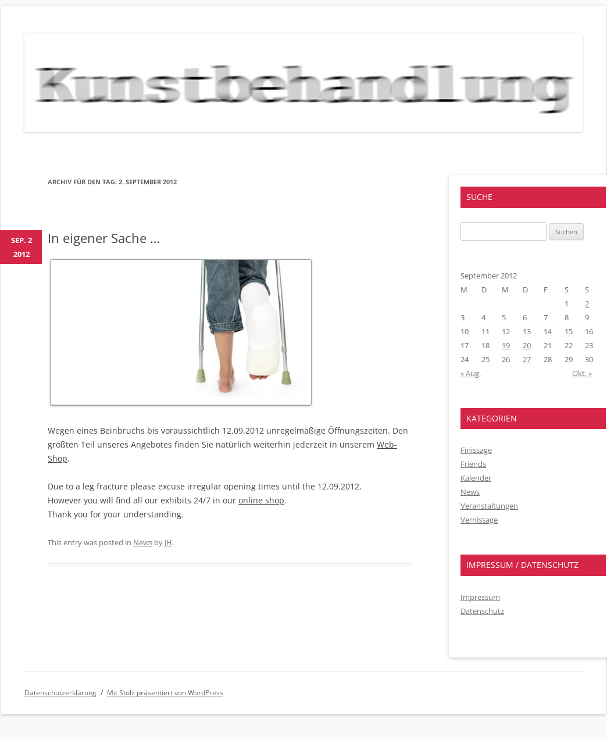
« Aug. (470, 373)
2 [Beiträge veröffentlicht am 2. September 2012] (587, 303)
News (142, 542)
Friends (473, 464)
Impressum (480, 597)
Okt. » (582, 373)
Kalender (475, 478)
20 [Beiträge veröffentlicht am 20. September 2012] (527, 345)
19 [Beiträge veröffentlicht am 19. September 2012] (506, 345)
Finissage (476, 450)
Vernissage (479, 519)
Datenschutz (482, 611)
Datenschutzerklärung (60, 693)
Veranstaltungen (489, 506)
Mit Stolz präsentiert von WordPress (165, 693)
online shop (261, 500)
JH (168, 542)
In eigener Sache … (104, 237)
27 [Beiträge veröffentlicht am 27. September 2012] (527, 359)
